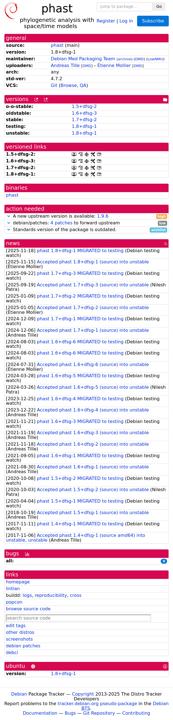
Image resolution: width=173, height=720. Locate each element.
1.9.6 (103, 216)
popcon (14, 602)
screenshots (19, 639)
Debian (19, 694)
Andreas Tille (65, 65)
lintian (13, 588)
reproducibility (51, 595)
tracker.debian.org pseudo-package (97, 703)
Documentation (40, 713)
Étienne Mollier (114, 65)
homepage (18, 582)
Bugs (70, 713)
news (13, 243)
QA (83, 85)
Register (106, 20)
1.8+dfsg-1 (84, 126)
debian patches (23, 645)
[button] (8, 216)
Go (159, 6)
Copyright (83, 694)
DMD (139, 59)
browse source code (28, 608)
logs (27, 595)
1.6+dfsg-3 (84, 113)
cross (75, 595)
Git (54, 85)
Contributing (136, 713)
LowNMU (155, 59)
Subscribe (153, 21)
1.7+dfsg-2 (84, 119)
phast (57, 45)
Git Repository (99, 713)
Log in (126, 20)
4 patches (61, 223)
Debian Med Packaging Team (83, 58)
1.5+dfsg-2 (84, 106)
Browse (69, 85)
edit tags (16, 625)
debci (12, 652)
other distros (20, 632)
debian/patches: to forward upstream (86, 223)
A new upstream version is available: (86, 216)
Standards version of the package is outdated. (86, 229)
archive (124, 59)
